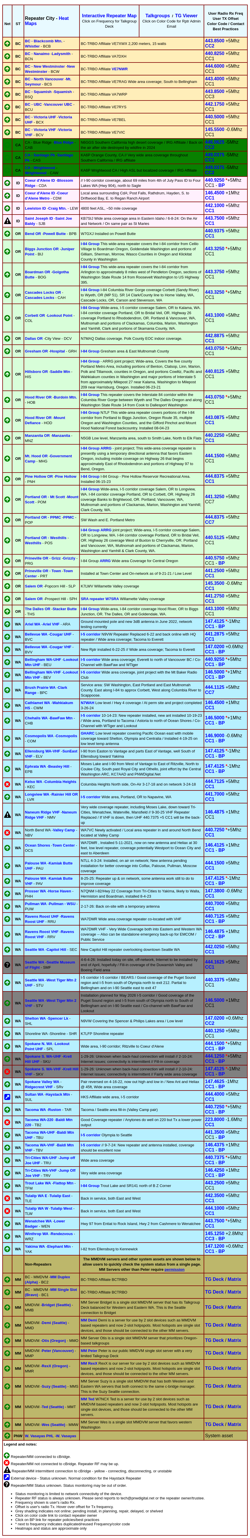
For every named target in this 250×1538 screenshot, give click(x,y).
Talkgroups (157, 15)
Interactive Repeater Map (109, 15)
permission (174, 1269)
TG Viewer (186, 15)
